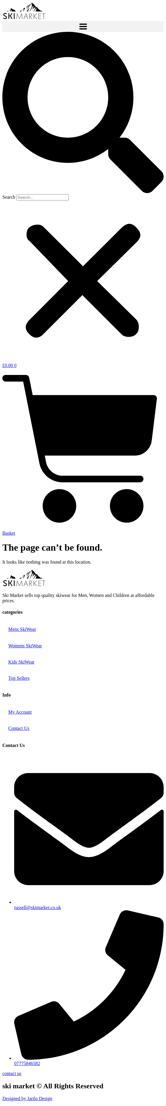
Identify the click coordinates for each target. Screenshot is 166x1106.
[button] (83, 113)
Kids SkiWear (21, 661)
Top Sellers (18, 678)
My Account (20, 712)
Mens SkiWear (22, 629)
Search (8, 197)
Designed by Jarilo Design (27, 1098)
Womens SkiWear (25, 645)
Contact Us (18, 728)
